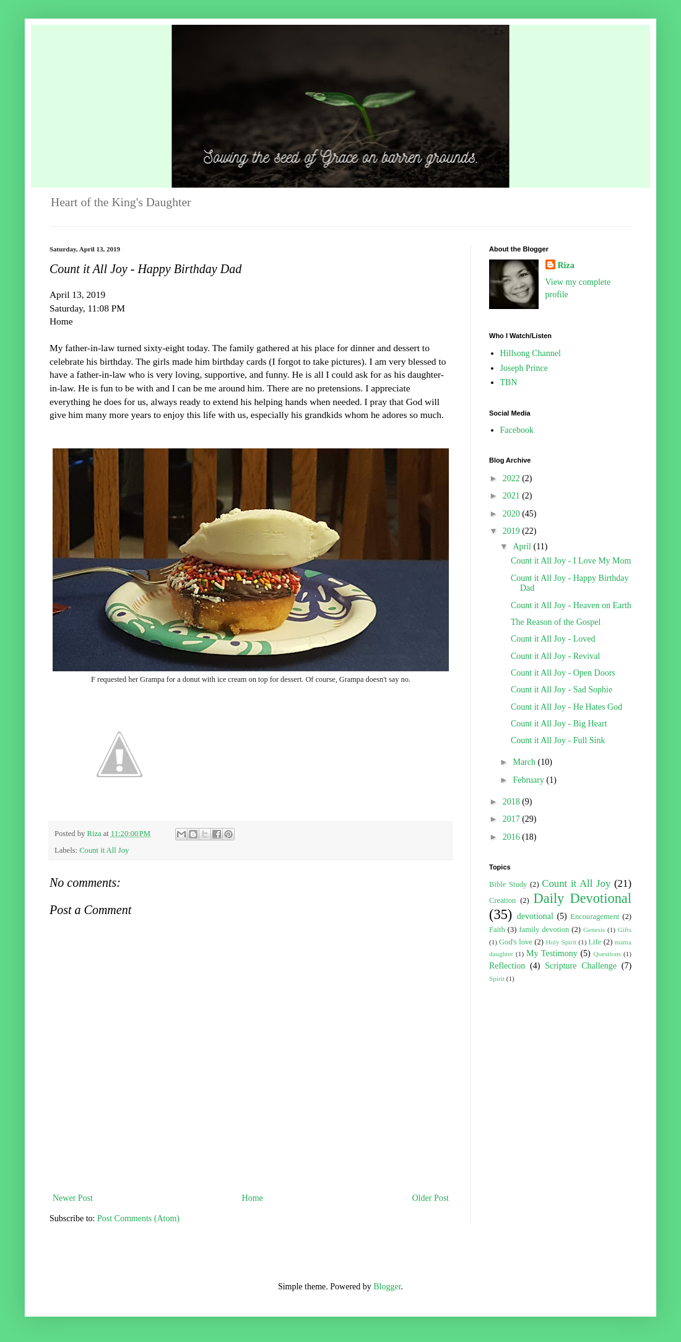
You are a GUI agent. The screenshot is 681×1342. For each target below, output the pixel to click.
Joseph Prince (524, 368)
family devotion (544, 929)
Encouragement (594, 916)
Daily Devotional (582, 898)
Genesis (594, 929)
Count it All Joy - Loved (553, 638)
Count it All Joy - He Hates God (566, 707)
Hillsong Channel (530, 353)
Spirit (497, 978)
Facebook (517, 430)
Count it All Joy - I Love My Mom (571, 560)
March (525, 762)
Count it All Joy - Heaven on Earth (571, 605)
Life (594, 942)
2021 (513, 495)
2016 (513, 837)
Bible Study (508, 884)
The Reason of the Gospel (556, 622)
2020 (513, 513)
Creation (502, 900)
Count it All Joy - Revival (555, 656)
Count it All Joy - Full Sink (558, 740)
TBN (509, 382)
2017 (513, 819)
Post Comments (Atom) (138, 1218)
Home (252, 1198)
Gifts (624, 929)
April (523, 546)
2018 (513, 801)
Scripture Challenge (581, 965)
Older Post (430, 1198)
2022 (513, 478)
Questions (607, 953)
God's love (515, 942)
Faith (497, 929)
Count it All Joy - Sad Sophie (561, 689)
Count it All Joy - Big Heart (559, 723)
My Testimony (552, 953)
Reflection (507, 965)
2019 (513, 531)
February (529, 780)
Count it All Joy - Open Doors (563, 673)
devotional (535, 916)
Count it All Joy (104, 850)
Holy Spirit (560, 942)
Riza (566, 265)
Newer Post (73, 1198)
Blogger (387, 1286)
